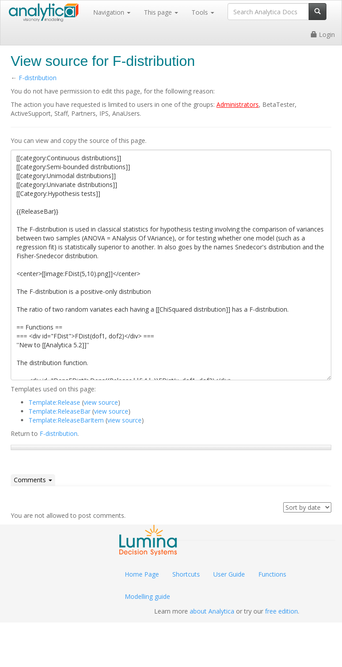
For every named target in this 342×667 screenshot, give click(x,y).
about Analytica (212, 611)
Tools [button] (202, 12)
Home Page (142, 574)
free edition (281, 611)
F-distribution (38, 77)
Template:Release (54, 402)
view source (101, 402)
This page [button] (161, 12)
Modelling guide (147, 596)
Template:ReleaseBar (59, 411)
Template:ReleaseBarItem (66, 420)
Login (323, 34)
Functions (272, 574)
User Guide (229, 574)
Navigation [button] (111, 12)
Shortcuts (186, 574)
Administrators (237, 104)
